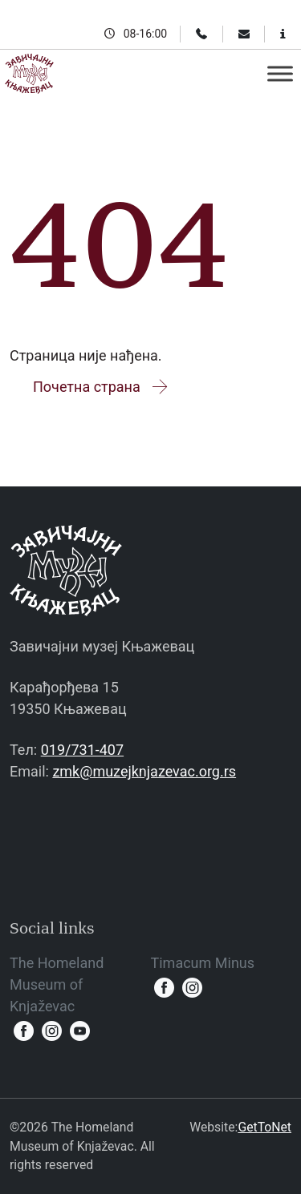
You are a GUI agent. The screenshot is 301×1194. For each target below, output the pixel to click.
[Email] (244, 33)
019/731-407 (82, 749)
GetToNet (264, 1127)
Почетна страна (101, 386)
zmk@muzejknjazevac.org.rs (144, 771)
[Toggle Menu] (280, 73)
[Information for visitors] (283, 33)
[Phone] (201, 33)
